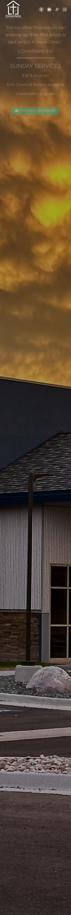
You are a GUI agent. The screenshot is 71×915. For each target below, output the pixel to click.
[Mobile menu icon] (64, 9)
